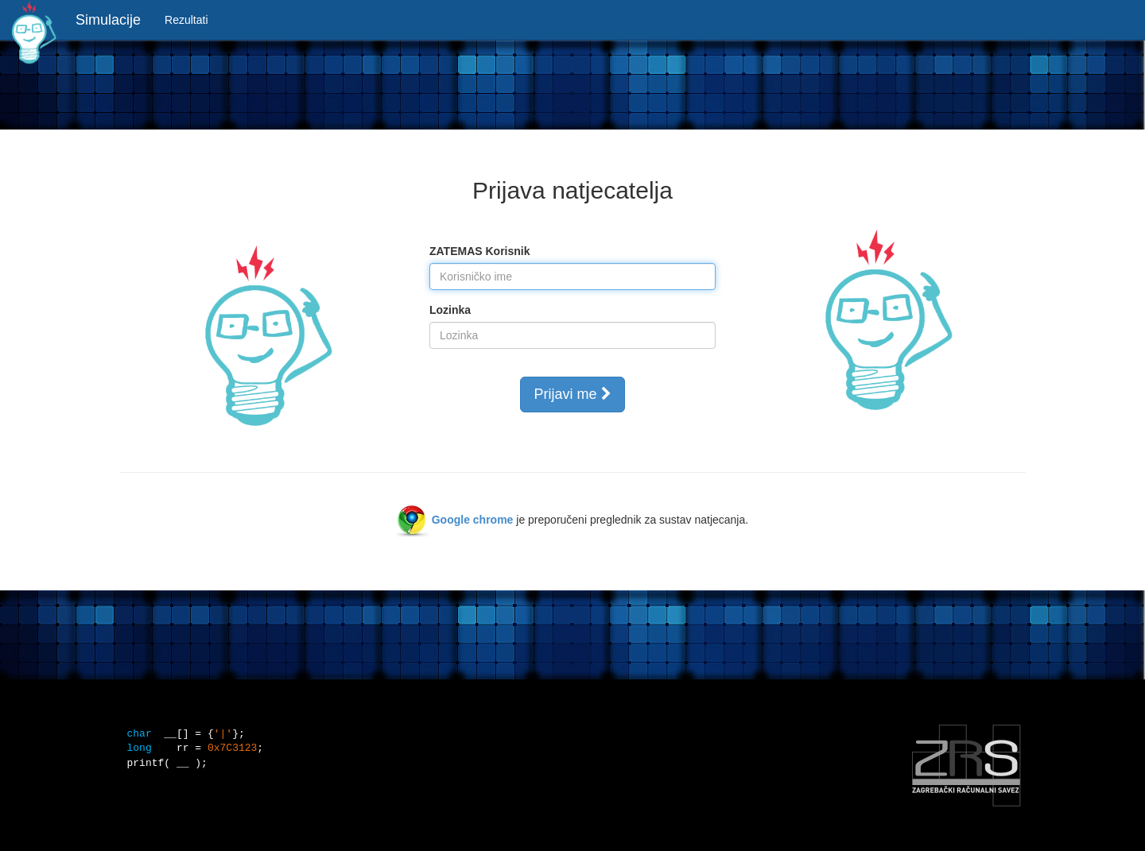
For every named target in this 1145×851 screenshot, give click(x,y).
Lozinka (450, 310)
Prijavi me (572, 394)
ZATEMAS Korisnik (479, 251)
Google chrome (473, 519)
